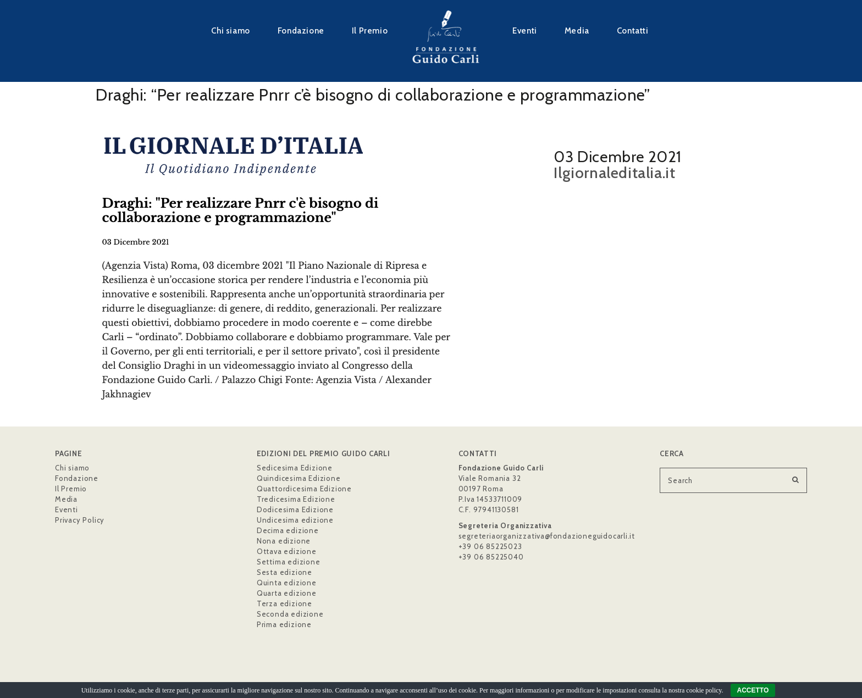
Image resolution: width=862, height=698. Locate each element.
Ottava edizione (287, 551)
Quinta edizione (287, 582)
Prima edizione (284, 624)
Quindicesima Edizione (299, 478)
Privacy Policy (79, 520)
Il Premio (370, 30)
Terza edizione (284, 603)
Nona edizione (284, 540)
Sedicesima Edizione (295, 467)
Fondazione (301, 30)
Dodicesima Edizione (295, 509)
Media (577, 30)
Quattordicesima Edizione (304, 488)
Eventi (524, 30)
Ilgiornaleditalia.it (614, 172)
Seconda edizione (290, 614)
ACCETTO (753, 690)
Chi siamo (230, 30)
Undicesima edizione (295, 520)
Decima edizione (288, 530)
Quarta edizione (287, 593)
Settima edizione (289, 561)
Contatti (633, 30)
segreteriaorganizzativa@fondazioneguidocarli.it (547, 535)
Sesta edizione (284, 572)
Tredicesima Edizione (296, 499)
